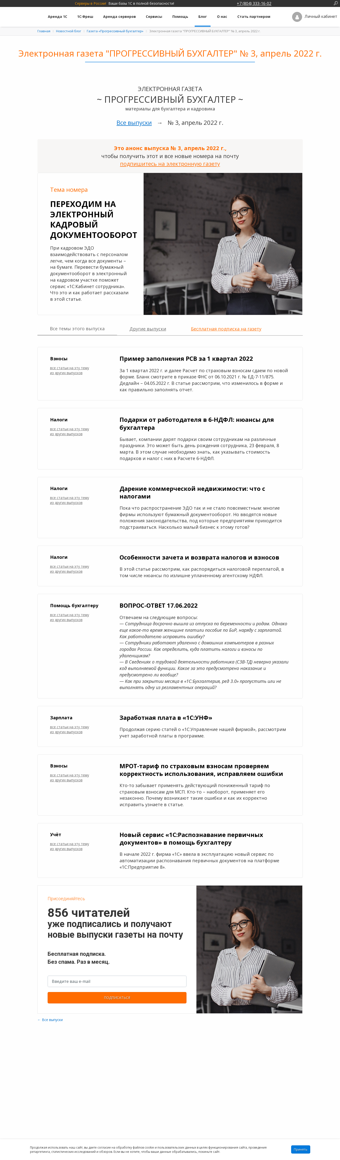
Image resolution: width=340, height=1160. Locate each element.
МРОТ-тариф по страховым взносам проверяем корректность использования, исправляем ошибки (201, 770)
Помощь (180, 16)
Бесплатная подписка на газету (226, 329)
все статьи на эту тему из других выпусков (69, 370)
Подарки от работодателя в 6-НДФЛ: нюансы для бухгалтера (197, 423)
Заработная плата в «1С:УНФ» (166, 717)
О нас (222, 16)
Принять (301, 1149)
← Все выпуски (50, 1019)
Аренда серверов (119, 16)
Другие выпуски (147, 329)
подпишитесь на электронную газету (170, 163)
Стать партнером (253, 16)
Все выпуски (134, 122)
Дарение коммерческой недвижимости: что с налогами (192, 492)
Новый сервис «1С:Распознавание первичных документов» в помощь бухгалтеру (191, 838)
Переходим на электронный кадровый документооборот (93, 219)
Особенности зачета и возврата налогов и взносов (199, 557)
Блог (202, 16)
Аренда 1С (57, 16)
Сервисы (154, 16)
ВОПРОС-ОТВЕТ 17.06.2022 (159, 605)
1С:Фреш (85, 16)
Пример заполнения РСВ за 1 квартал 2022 (186, 358)
